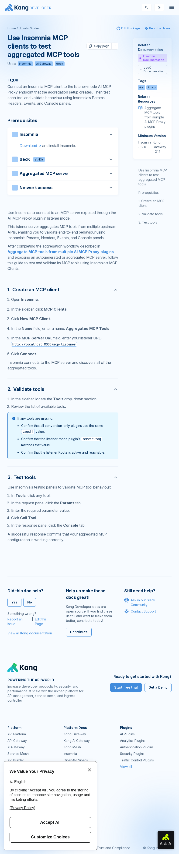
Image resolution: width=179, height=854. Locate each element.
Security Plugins (132, 754)
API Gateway (17, 741)
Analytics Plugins (132, 741)
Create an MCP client (151, 203)
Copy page (99, 46)
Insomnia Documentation (151, 58)
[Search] (146, 7)
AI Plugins (127, 734)
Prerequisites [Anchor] (22, 120)
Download (28, 145)
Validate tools (152, 214)
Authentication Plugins (137, 747)
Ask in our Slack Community (139, 602)
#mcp (152, 87)
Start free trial (126, 687)
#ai (141, 87)
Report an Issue (15, 621)
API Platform (16, 734)
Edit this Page (41, 621)
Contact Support (140, 611)
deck (59, 63)
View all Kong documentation (29, 633)
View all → (128, 767)
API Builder (15, 760)
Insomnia (25, 63)
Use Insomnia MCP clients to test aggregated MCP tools (152, 177)
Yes (14, 602)
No (29, 602)
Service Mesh (18, 754)
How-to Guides (29, 28)
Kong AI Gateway (77, 741)
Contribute (79, 632)
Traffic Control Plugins (137, 760)
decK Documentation (152, 69)
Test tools (149, 222)
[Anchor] (62, 289)
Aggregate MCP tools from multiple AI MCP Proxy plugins (60, 251)
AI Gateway (44, 63)
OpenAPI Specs (76, 760)
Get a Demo (158, 687)
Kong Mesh (72, 747)
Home (11, 28)
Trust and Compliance (113, 848)
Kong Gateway (75, 734)
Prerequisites (148, 192)
